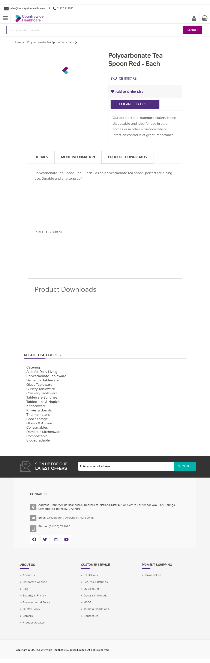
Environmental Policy (36, 602)
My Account (194, 18)
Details (41, 157)
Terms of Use (152, 575)
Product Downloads (127, 157)
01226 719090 (65, 8)
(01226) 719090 (59, 526)
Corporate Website (35, 582)
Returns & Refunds (96, 582)
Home (17, 42)
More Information (78, 157)
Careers (28, 616)
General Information (96, 595)
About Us (29, 575)
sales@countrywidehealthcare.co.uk (30, 8)
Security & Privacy (34, 595)
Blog (25, 589)
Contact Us (91, 616)
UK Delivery (91, 575)
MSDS (87, 602)
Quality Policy (31, 609)
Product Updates (34, 622)
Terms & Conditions (96, 609)
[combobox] (94, 30)
